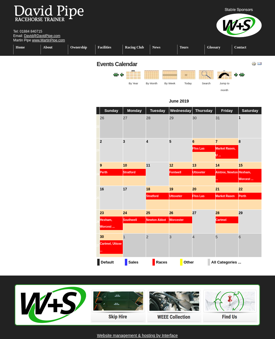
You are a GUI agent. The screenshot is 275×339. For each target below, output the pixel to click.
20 (194, 189)
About (48, 47)
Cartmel (221, 219)
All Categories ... (226, 262)
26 (97, 221)
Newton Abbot (156, 219)
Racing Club (134, 47)
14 (217, 165)
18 (148, 189)
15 (240, 165)
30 (102, 237)
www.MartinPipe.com (48, 40)
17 (125, 189)
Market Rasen (225, 196)
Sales (133, 262)
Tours (184, 47)
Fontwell (175, 172)
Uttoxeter (198, 172)
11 (148, 165)
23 (97, 150)
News (156, 47)
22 (97, 126)
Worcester (176, 219)
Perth (104, 172)
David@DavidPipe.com (42, 36)
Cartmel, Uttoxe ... (111, 247)
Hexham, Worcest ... (246, 176)
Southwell (130, 219)
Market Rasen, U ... (226, 152)
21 (217, 189)
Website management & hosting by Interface (137, 335)
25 (97, 197)
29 (240, 213)
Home (20, 47)
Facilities (104, 47)
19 (171, 189)
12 (171, 165)
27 (194, 213)
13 (194, 165)
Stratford (129, 172)
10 (125, 165)
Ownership (79, 47)
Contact (240, 47)
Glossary (213, 47)
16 (102, 189)
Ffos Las (198, 148)
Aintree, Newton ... (227, 176)
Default (107, 262)
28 (217, 213)
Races (161, 262)
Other (189, 262)
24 (97, 174)
